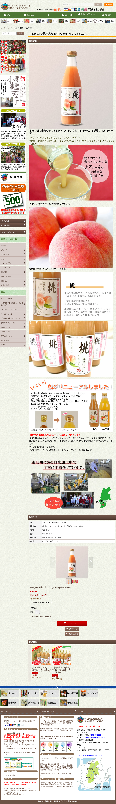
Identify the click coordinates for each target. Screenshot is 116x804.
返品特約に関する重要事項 (40, 617)
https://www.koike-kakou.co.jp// (89, 755)
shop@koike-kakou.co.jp (95, 737)
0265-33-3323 (95, 735)
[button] (48, 15)
